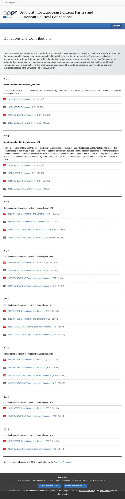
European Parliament (63, 462)
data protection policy (87, 492)
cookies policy (105, 492)
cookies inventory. (62, 495)
